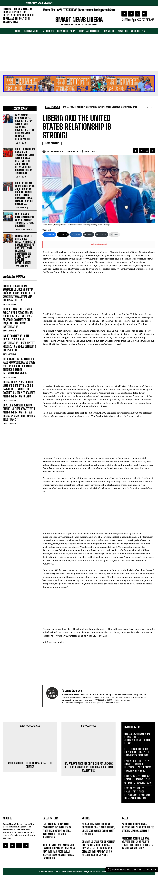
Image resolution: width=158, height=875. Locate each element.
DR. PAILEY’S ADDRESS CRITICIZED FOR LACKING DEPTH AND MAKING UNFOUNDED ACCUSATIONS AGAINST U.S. (88, 747)
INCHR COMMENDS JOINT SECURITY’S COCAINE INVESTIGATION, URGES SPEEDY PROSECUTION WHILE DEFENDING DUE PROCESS (19, 343)
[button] (144, 31)
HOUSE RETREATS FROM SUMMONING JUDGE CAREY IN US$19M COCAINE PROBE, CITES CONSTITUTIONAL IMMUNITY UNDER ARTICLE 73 (25, 193)
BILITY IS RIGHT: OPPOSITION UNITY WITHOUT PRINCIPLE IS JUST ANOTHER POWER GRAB (136, 752)
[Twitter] (63, 234)
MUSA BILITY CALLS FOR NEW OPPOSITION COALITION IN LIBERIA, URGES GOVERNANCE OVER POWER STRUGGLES (98, 829)
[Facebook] (49, 234)
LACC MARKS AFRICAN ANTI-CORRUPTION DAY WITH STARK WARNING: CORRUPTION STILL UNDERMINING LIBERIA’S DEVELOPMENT (24, 127)
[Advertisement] (79, 52)
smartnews (56, 151)
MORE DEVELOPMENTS (24, 230)
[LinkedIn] (75, 234)
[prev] (147, 107)
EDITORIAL (7, 25)
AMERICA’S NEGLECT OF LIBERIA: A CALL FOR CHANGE (30, 742)
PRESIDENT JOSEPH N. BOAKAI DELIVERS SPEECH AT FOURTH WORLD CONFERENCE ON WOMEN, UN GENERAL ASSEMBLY (137, 843)
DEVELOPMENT (21, 208)
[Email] (88, 234)
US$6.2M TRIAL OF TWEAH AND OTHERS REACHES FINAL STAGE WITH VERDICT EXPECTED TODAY (137, 779)
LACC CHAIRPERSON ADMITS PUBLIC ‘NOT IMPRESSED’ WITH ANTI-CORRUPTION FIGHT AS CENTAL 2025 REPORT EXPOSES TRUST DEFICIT (19, 412)
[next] (151, 107)
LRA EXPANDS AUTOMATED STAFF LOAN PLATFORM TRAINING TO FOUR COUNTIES (24, 219)
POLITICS (85, 838)
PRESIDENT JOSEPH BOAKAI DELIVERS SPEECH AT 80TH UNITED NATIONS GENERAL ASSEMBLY (137, 827)
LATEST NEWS (21, 143)
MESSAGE (125, 834)
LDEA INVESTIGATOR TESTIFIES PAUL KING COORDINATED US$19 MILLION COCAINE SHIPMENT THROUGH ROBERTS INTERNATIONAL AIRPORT (19, 366)
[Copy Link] (101, 234)
